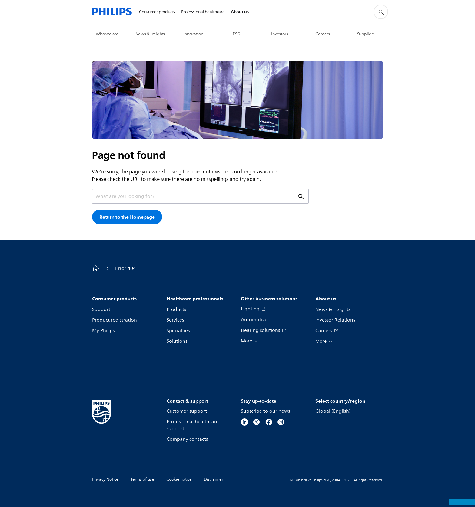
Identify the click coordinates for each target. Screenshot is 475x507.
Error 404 (125, 268)
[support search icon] (381, 12)
